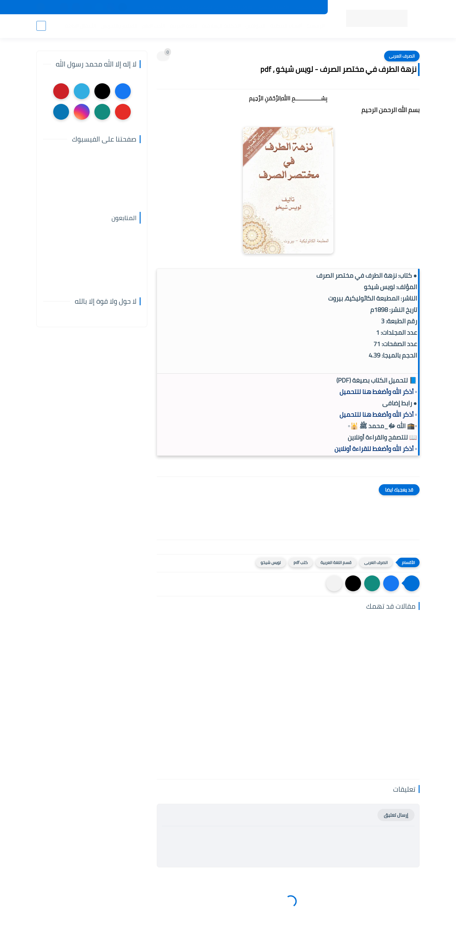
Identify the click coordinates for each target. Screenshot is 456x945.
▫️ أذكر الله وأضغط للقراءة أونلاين (375, 448)
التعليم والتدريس (119, 26)
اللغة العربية (183, 26)
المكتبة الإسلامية (221, 26)
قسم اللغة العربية (336, 562)
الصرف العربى (402, 56)
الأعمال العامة (80, 26)
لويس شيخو (271, 562)
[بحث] (41, 26)
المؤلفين (255, 26)
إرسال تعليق (396, 815)
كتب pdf (301, 562)
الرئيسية (316, 26)
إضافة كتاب (153, 7)
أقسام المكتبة (286, 26)
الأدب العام (153, 26)
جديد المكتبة (308, 7)
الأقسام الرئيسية (274, 7)
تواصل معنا (180, 7)
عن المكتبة (208, 7)
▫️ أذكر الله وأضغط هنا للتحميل (378, 391)
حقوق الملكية (238, 7)
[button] (391, 583)
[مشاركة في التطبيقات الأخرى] (334, 583)
